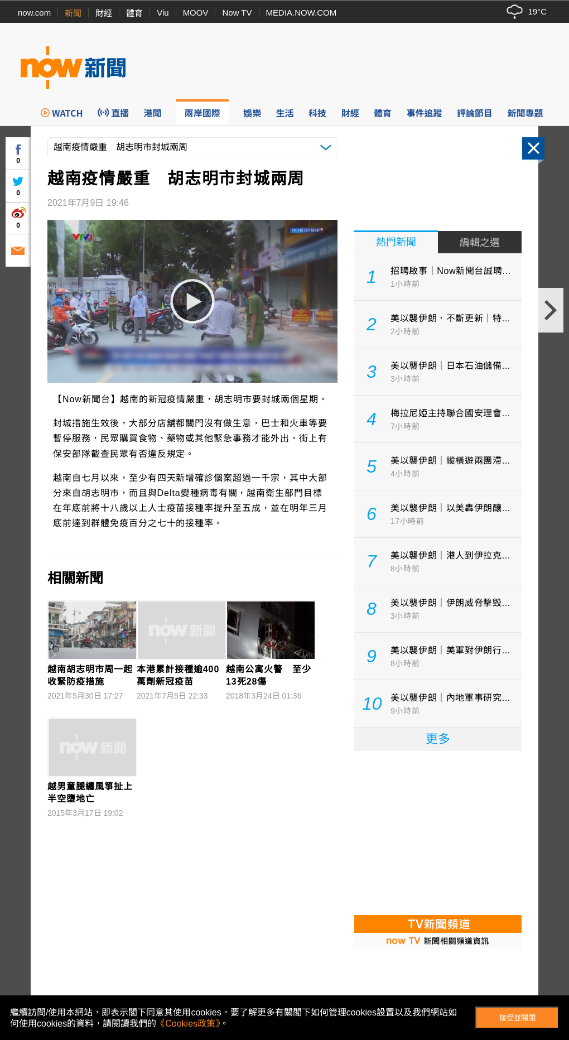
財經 (103, 13)
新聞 (73, 13)
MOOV (196, 12)
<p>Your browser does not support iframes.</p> (438, 832)
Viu (162, 12)
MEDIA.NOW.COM (301, 12)
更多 (438, 739)
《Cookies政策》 (188, 1023)
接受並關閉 (517, 1018)
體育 (134, 13)
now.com (34, 12)
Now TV (237, 12)
